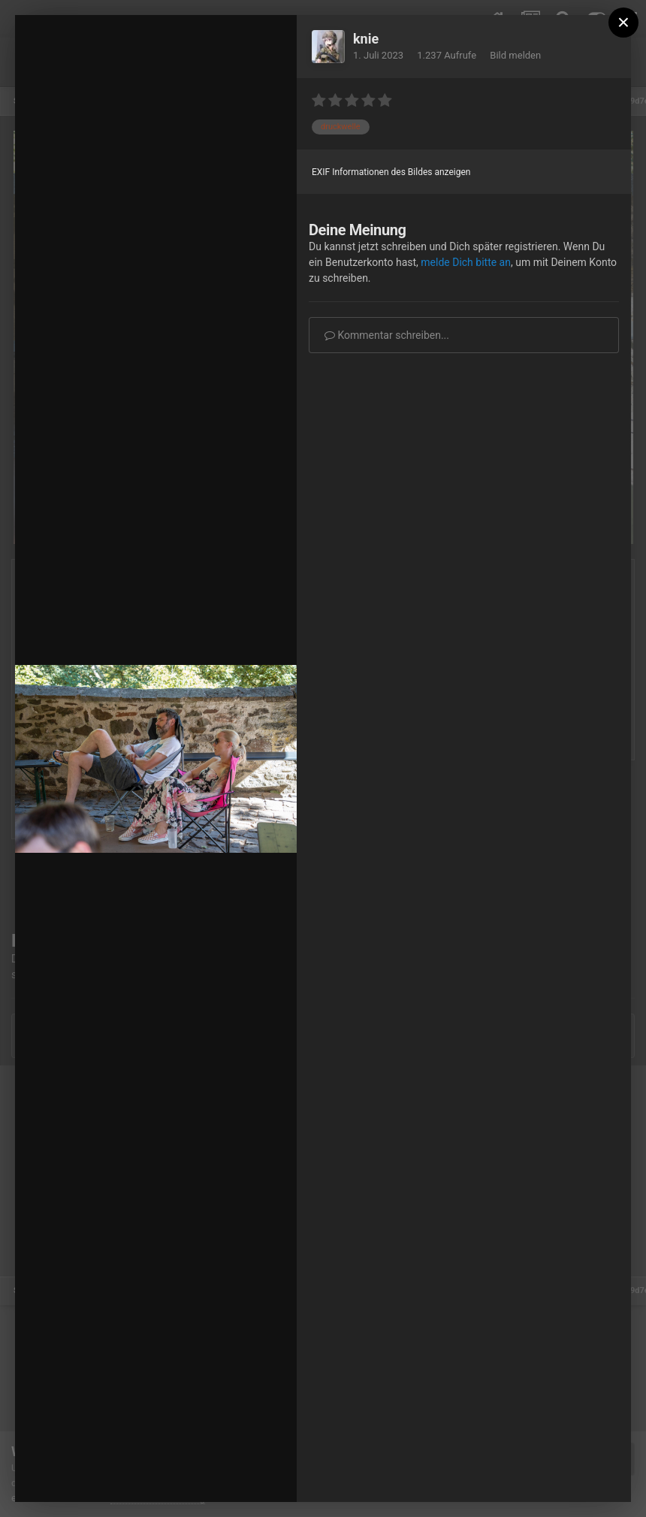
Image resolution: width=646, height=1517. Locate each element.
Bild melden (515, 55)
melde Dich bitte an (466, 262)
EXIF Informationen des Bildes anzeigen (391, 172)
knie (366, 39)
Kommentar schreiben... (387, 335)
